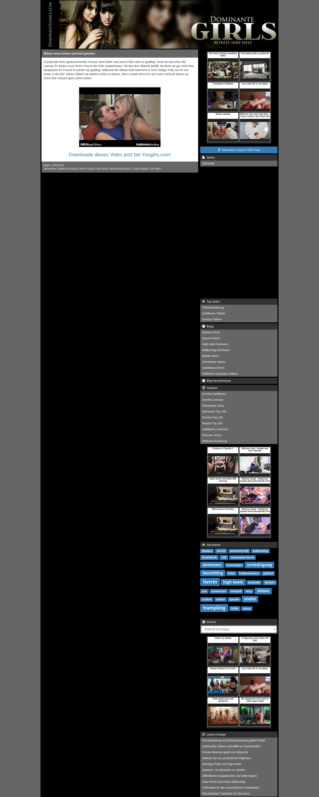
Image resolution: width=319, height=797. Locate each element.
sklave (263, 591)
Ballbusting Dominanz (216, 350)
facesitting (213, 573)
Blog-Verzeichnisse (216, 380)
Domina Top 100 (212, 417)
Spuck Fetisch (211, 338)
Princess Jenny (212, 435)
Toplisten (210, 388)
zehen (247, 608)
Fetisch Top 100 (212, 423)
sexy (249, 591)
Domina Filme (211, 332)
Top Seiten (211, 301)
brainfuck (209, 557)
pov (204, 591)
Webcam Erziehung (214, 441)
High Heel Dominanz (215, 344)
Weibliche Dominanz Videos (220, 373)
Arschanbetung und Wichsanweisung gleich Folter (233, 740)
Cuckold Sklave (140, 168)
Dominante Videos (213, 361)
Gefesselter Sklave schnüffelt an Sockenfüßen (231, 746)
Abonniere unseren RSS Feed (239, 150)
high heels (233, 582)
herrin (210, 582)
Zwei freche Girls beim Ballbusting (223, 781)
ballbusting (260, 551)
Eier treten (155, 168)
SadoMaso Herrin (213, 367)
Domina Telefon (212, 319)
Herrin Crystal (86, 168)
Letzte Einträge (214, 734)
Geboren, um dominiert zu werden (223, 770)
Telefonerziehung (213, 307)
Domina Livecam (212, 399)
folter (231, 573)
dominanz (212, 565)
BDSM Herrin (210, 356)
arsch (221, 551)
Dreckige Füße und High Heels (221, 764)
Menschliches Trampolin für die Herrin (226, 793)
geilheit (268, 573)
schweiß (235, 591)
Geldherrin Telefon (213, 313)
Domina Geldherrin (214, 393)
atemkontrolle (239, 551)
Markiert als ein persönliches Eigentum (226, 758)
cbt (224, 557)
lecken (270, 582)
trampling (214, 608)
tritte (234, 608)
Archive (209, 622)
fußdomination (249, 573)
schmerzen (218, 591)
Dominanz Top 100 (214, 411)
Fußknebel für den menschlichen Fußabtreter (230, 787)
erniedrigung (259, 565)
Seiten (208, 157)
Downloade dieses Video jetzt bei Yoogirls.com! (120, 154)
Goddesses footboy (67, 168)
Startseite (208, 163)
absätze (207, 551)
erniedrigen (234, 565)
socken (207, 599)
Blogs (208, 326)
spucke (234, 599)
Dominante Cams (213, 405)
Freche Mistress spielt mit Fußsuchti (225, 752)
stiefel (250, 599)
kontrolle (254, 582)
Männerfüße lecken (120, 168)
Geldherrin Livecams (215, 429)
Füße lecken (101, 168)
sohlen (220, 599)
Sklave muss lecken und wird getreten (69, 53)
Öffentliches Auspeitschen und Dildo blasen (229, 775)
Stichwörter (211, 544)
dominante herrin (242, 557)
